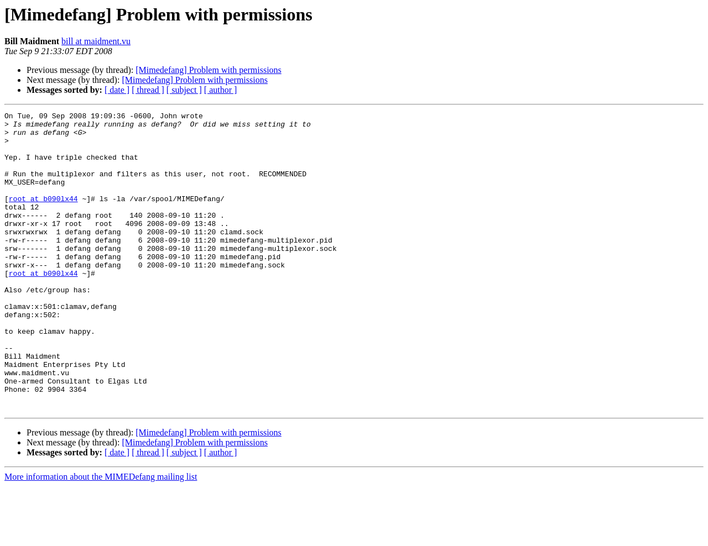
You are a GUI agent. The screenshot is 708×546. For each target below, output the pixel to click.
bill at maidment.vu (96, 41)
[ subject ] (184, 90)
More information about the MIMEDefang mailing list (100, 536)
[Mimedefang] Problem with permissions (209, 70)
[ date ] (117, 90)
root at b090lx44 (43, 217)
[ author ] (220, 90)
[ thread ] (148, 90)
